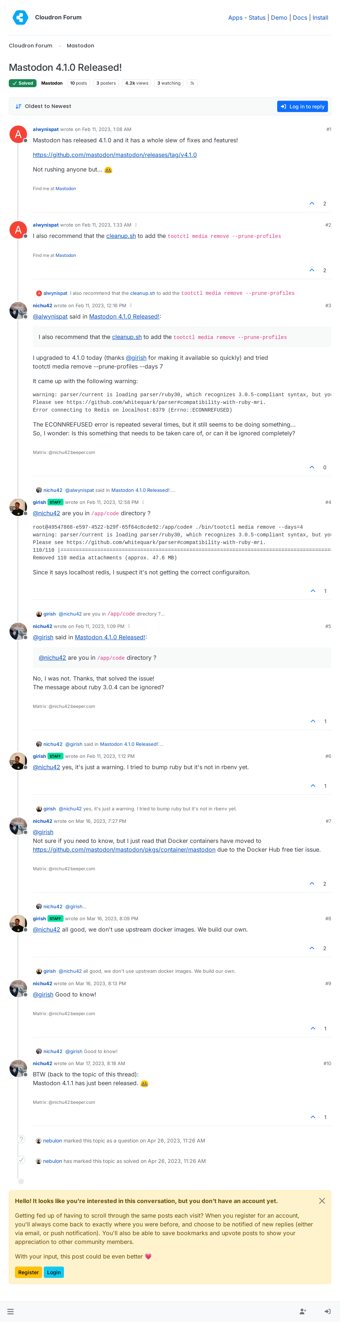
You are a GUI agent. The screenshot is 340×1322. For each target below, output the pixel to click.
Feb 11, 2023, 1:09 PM (100, 626)
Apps (235, 17)
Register (28, 1272)
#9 (328, 983)
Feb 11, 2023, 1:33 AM (106, 225)
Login (54, 1272)
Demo (279, 17)
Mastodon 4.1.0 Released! (124, 316)
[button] (10, 1311)
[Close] (322, 1201)
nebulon (52, 1140)
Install (320, 17)
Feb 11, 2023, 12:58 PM (113, 502)
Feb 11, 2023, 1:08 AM (106, 129)
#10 (327, 1063)
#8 (328, 918)
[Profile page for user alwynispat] (18, 134)
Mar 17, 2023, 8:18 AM (100, 1063)
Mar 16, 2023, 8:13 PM (101, 983)
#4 (328, 502)
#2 (328, 225)
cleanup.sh (121, 235)
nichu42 (42, 305)
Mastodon (51, 83)
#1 (328, 129)
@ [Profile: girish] (136, 357)
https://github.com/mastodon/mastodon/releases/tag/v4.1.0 (115, 154)
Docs (300, 17)
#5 (328, 626)
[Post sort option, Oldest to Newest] (43, 106)
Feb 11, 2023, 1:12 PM (111, 756)
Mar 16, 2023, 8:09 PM (112, 918)
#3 (328, 305)
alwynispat (46, 129)
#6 (328, 756)
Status (257, 17)
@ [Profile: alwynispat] (50, 316)
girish (39, 502)
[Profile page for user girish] (18, 507)
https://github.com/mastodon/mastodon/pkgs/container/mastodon (124, 849)
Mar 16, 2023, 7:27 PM (101, 821)
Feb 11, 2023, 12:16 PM (101, 305)
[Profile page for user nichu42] (18, 310)
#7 (328, 821)
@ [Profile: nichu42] (46, 513)
